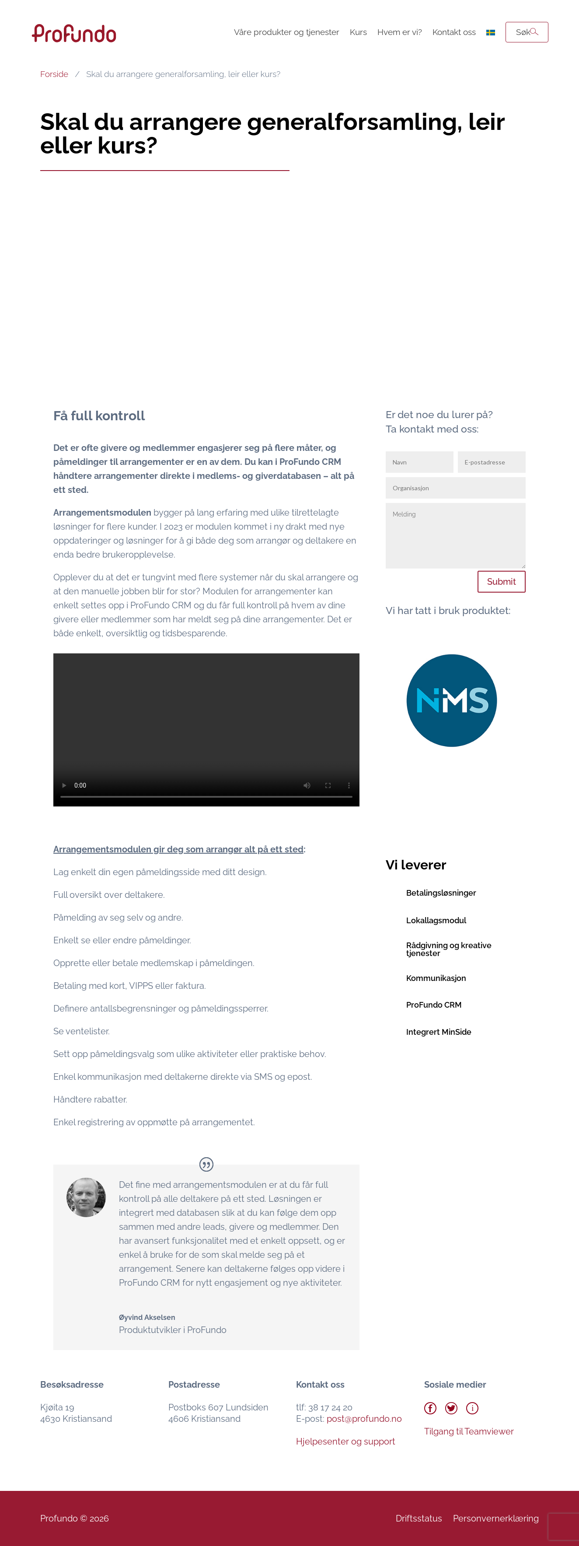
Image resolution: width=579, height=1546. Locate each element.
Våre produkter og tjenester (286, 32)
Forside (54, 74)
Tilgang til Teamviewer (469, 1431)
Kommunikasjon (436, 978)
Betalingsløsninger (441, 892)
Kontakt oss (454, 32)
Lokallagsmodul (436, 920)
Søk (523, 32)
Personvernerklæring (496, 1518)
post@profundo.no (364, 1418)
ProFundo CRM (434, 1004)
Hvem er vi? (399, 32)
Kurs (358, 32)
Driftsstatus (419, 1518)
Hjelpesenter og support (345, 1441)
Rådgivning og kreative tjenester (449, 949)
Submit (501, 581)
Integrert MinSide (438, 1031)
